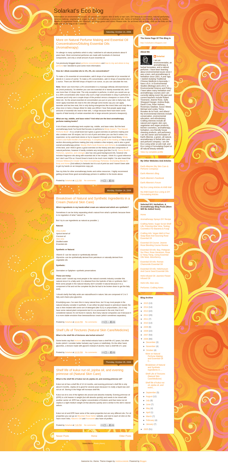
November (151, 346)
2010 (146, 323)
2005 (146, 429)
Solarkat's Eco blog (78, 11)
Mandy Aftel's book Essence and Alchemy (98, 145)
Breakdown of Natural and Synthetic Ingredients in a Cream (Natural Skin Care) (93, 200)
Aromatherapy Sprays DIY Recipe (155, 219)
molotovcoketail (121, 461)
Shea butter (61, 231)
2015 (146, 303)
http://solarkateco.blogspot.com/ (153, 43)
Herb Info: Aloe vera (149, 283)
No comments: (90, 180)
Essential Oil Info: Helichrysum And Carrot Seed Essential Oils (154, 270)
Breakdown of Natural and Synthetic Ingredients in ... (155, 367)
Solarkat (161, 56)
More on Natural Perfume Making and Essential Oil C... (154, 357)
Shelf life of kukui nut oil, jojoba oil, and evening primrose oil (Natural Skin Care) (89, 372)
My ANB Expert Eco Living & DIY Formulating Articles (155, 193)
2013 (146, 311)
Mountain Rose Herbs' (87, 416)
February (150, 420)
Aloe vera (60, 239)
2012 (146, 315)
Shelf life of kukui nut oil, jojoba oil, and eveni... (155, 385)
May (148, 408)
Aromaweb (90, 418)
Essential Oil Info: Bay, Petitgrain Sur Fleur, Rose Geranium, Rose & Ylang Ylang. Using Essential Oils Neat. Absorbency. (155, 253)
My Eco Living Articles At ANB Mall (156, 187)
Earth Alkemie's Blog (149, 173)
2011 (146, 319)
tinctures (77, 340)
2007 (146, 335)
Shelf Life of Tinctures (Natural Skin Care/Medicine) (92, 330)
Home (94, 436)
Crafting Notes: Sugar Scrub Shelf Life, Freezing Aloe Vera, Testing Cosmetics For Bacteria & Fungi (155, 226)
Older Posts (125, 436)
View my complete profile (151, 152)
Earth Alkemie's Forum (150, 182)
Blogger (143, 461)
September (151, 392)
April (148, 412)
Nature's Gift (76, 418)
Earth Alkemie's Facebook (152, 178)
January (150, 424)
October (150, 350)
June (148, 404)
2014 (146, 307)
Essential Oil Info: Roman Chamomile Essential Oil (151, 263)
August (149, 396)
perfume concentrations (91, 63)
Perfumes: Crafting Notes (151, 287)
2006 (146, 339)
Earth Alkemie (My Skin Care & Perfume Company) (154, 167)
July (148, 400)
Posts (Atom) (99, 443)
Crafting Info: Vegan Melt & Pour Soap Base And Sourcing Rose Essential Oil (155, 235)
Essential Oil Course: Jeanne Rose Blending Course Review (154, 244)
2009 (146, 327)
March (149, 416)
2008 (146, 331)
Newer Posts (62, 436)
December (151, 342)
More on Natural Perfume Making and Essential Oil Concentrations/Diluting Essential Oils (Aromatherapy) (92, 43)
